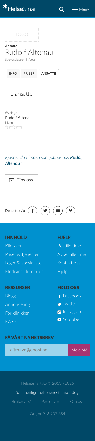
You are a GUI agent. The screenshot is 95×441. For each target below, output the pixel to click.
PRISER (29, 73)
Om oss (77, 402)
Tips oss (25, 180)
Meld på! (79, 350)
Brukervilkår (22, 402)
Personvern (52, 402)
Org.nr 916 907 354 (47, 414)
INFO (13, 73)
